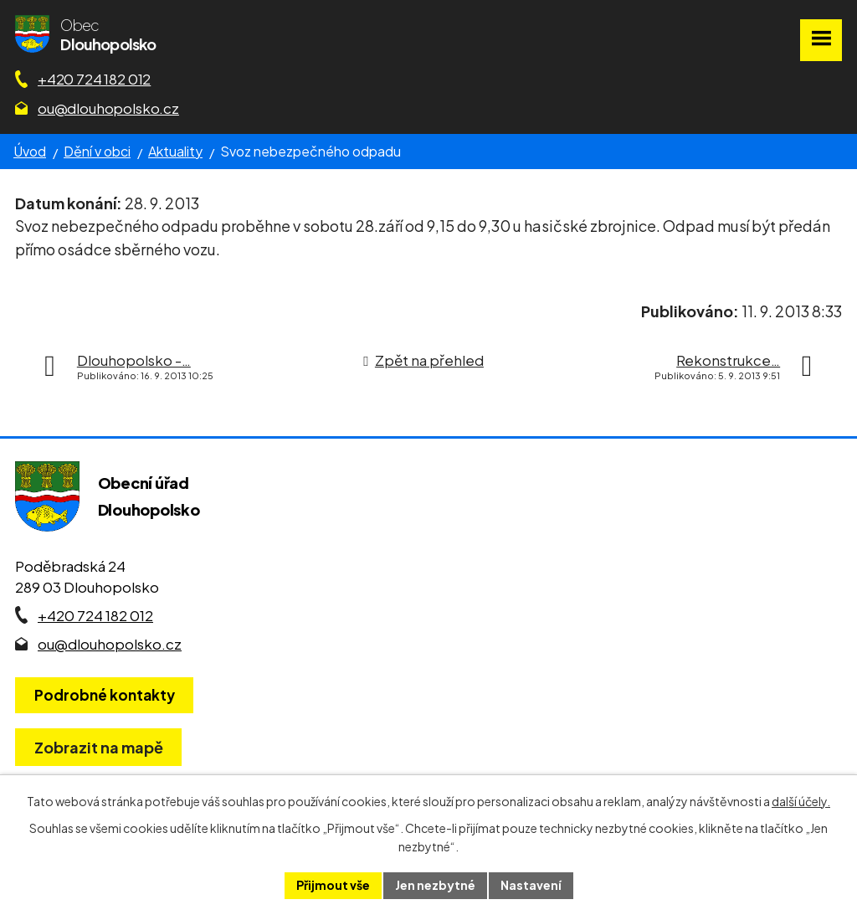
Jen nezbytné (435, 884)
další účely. (801, 801)
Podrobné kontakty (104, 695)
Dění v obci (97, 151)
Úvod (29, 151)
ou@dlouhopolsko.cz (108, 108)
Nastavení (531, 884)
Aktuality (175, 151)
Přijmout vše (333, 884)
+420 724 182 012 (94, 78)
